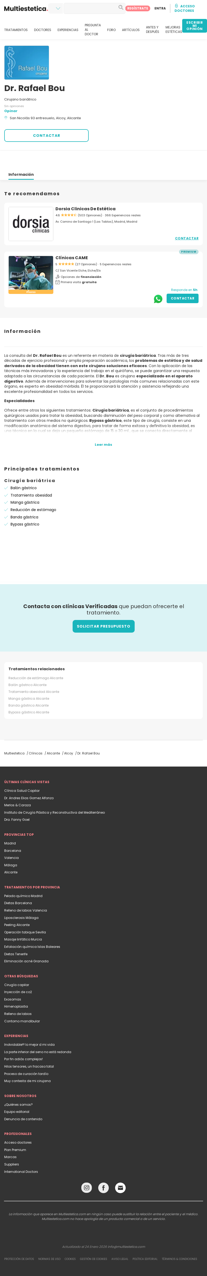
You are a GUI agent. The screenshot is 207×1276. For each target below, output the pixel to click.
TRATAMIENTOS (16, 30)
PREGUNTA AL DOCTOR (93, 29)
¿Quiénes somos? (18, 1085)
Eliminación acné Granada (26, 942)
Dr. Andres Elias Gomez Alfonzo (29, 779)
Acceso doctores (18, 1123)
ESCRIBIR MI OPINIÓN (194, 25)
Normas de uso (49, 1240)
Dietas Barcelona (18, 884)
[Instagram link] (86, 1170)
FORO (111, 30)
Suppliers (11, 1145)
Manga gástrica (25, 483)
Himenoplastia (16, 987)
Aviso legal (119, 1240)
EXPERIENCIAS (68, 30)
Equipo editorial (16, 1092)
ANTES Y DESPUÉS (152, 29)
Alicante (10, 853)
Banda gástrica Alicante (28, 686)
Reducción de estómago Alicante (35, 659)
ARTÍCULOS (131, 30)
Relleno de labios (18, 995)
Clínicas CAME (71, 239)
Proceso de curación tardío (26, 1055)
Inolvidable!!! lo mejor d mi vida (29, 1025)
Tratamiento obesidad (31, 476)
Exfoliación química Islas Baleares (32, 927)
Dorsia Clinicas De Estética (85, 190)
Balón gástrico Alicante (27, 666)
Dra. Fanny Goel (17, 800)
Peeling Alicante (17, 906)
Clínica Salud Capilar (22, 771)
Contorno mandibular (22, 1002)
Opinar (10, 110)
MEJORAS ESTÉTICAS (174, 29)
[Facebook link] (103, 1170)
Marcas (10, 1138)
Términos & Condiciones (179, 1240)
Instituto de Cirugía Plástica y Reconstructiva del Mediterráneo (54, 793)
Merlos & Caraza (17, 786)
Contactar (187, 219)
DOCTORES (42, 30)
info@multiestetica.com (126, 1227)
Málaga (10, 846)
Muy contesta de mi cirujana (27, 1062)
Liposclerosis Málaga (21, 899)
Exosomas (12, 980)
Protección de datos (19, 1240)
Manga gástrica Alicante (28, 679)
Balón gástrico (24, 469)
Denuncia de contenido (23, 1100)
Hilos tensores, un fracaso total (29, 1047)
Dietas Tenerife (15, 935)
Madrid (10, 824)
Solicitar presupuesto (103, 607)
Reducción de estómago (33, 490)
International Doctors (21, 1152)
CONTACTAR (46, 135)
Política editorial (145, 1240)
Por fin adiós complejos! (23, 1040)
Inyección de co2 (18, 973)
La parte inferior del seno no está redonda (37, 1033)
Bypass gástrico (25, 505)
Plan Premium (15, 1131)
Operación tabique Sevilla (25, 913)
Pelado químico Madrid (23, 877)
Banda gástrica (24, 498)
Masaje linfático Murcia (23, 920)
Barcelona (12, 831)
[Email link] (120, 1169)
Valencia (11, 839)
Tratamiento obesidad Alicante (33, 672)
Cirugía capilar (16, 966)
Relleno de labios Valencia (25, 891)
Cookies (70, 1240)
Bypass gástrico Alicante (28, 693)
